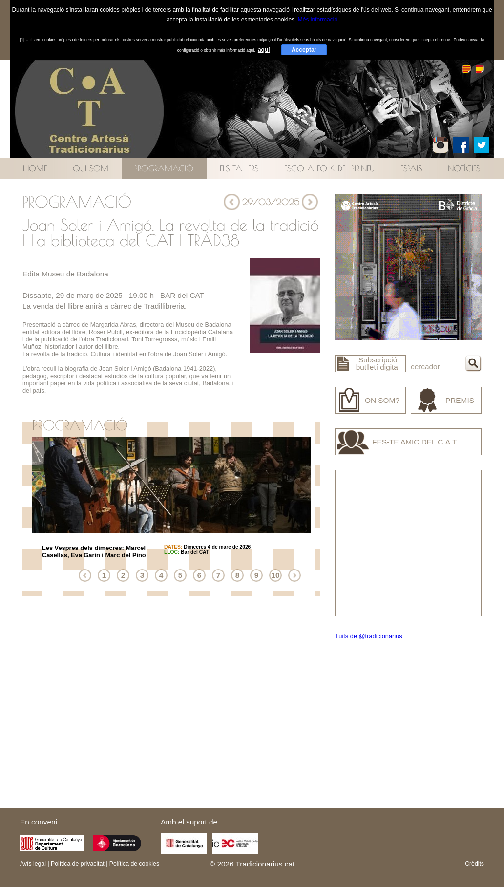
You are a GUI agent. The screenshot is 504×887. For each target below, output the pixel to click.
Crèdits (474, 863)
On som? (382, 400)
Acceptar (304, 49)
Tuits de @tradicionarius (368, 636)
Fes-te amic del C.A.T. (415, 442)
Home (35, 168)
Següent (294, 575)
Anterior (85, 575)
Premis (459, 400)
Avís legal (33, 863)
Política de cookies (134, 863)
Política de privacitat (78, 863)
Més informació (317, 19)
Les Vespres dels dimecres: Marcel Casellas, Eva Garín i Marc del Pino (94, 551)
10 (275, 575)
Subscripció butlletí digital (378, 363)
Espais (411, 168)
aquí (264, 49)
